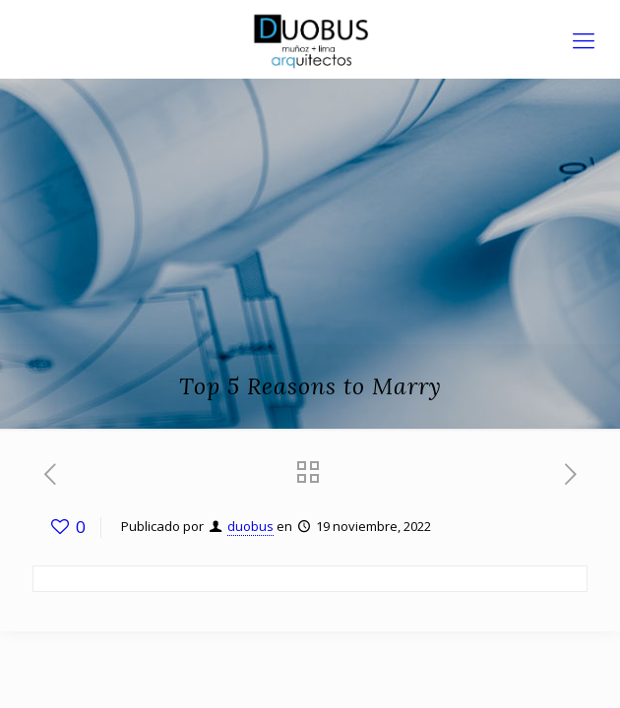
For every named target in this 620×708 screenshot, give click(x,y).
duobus (250, 526)
